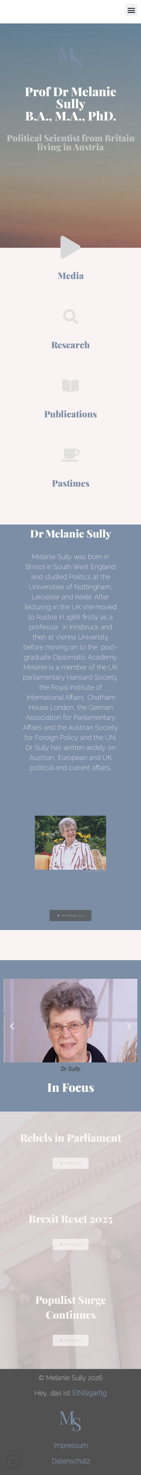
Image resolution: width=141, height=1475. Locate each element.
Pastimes (70, 483)
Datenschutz (71, 1461)
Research (70, 344)
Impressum (71, 1445)
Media (71, 275)
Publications (70, 414)
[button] (131, 10)
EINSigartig (89, 1393)
